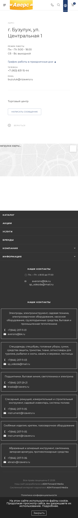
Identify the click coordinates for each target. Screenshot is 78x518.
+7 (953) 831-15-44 (18, 70)
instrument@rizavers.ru (21, 413)
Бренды (8, 240)
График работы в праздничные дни (30, 61)
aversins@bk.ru (41, 281)
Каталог (9, 215)
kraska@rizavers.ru (18, 386)
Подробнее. (50, 506)
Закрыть (39, 513)
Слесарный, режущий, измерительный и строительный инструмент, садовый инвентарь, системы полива (39, 401)
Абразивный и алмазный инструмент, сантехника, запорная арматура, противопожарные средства (39, 450)
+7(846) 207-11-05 (17, 409)
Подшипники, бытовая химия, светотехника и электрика (39, 376)
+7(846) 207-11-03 (17, 360)
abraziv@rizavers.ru (19, 462)
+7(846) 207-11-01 (17, 330)
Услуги (8, 231)
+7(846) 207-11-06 (17, 458)
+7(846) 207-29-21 (17, 382)
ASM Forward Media (53, 484)
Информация (12, 256)
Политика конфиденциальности (39, 495)
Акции (7, 223)
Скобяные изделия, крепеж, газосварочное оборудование (39, 425)
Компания (10, 248)
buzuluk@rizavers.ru (20, 79)
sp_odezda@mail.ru (41, 284)
